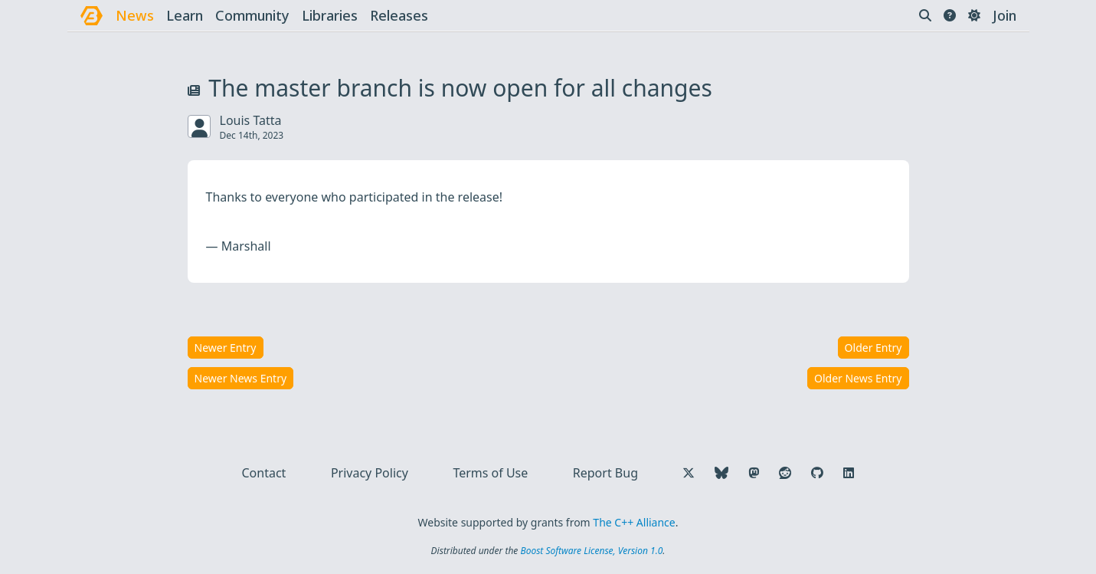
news (135, 15)
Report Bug (605, 472)
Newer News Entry (241, 378)
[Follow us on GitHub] (817, 473)
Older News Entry (858, 378)
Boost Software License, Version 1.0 (591, 550)
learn (184, 15)
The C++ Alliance (634, 522)
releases (399, 15)
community (252, 15)
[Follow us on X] (688, 473)
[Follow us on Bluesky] (721, 473)
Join (1004, 15)
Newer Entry (226, 347)
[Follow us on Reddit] (785, 473)
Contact (264, 472)
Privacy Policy (369, 472)
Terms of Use (490, 472)
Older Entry (873, 347)
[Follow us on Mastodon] (753, 473)
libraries (330, 15)
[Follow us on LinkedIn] (848, 473)
